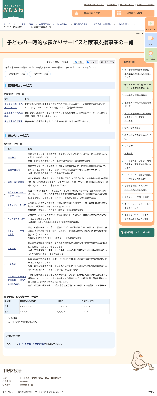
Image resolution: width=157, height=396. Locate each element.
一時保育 (12, 157)
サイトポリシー (9, 392)
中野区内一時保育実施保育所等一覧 (137, 104)
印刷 (80, 62)
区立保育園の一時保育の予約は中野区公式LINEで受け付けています (137, 117)
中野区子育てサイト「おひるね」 (53, 24)
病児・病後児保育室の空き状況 (137, 137)
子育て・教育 (27, 24)
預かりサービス (41, 74)
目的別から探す (80, 24)
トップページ (9, 24)
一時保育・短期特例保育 (135, 95)
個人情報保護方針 (25, 392)
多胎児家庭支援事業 (13, 121)
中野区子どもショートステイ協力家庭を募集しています (137, 217)
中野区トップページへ (145, 5)
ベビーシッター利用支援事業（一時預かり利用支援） (17, 280)
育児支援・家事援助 (102, 24)
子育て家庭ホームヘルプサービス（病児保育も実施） (137, 188)
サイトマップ (40, 392)
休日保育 (12, 249)
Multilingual (112, 5)
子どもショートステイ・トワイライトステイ (137, 206)
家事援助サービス (17, 74)
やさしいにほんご (127, 5)
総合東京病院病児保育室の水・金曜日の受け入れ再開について (137, 73)
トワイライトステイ (17, 219)
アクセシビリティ (56, 392)
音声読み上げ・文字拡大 (94, 5)
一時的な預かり (123, 24)
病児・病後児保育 (16, 182)
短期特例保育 (14, 170)
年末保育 (12, 264)
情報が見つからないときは (137, 232)
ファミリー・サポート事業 (136, 197)
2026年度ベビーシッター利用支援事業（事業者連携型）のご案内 (137, 164)
